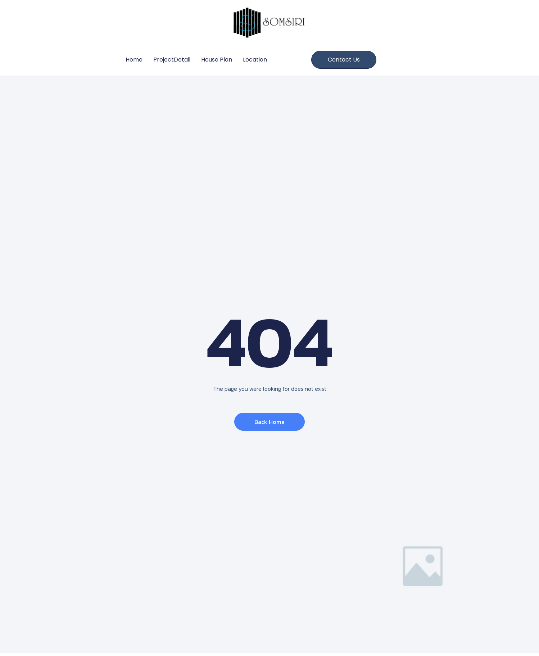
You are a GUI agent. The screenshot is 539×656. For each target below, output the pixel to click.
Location (255, 59)
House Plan (216, 59)
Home (134, 59)
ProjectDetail (171, 59)
